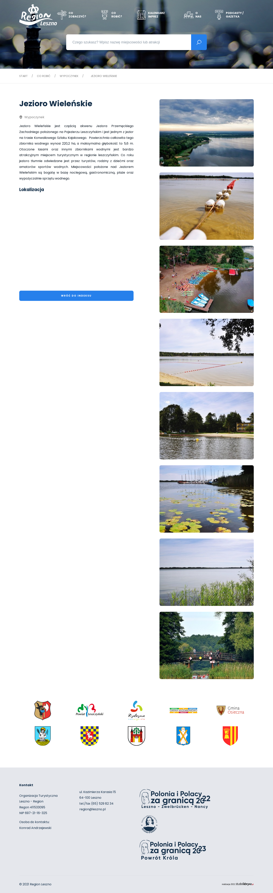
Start (23, 76)
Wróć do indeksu (76, 295)
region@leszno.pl (92, 809)
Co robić (43, 76)
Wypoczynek (69, 76)
